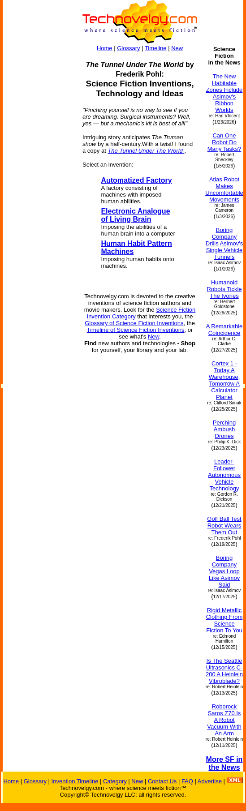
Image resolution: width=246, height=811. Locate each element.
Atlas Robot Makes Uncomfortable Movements (224, 189)
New (177, 48)
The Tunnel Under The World (146, 150)
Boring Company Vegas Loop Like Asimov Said (224, 571)
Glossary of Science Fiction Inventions (134, 323)
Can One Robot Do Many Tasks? (224, 142)
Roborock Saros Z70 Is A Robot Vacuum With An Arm (224, 720)
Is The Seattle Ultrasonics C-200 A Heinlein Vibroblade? (224, 670)
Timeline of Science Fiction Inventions (136, 329)
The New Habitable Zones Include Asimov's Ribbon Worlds (224, 93)
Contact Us (162, 781)
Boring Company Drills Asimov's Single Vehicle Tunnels (224, 243)
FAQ (187, 781)
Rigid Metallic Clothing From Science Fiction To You (224, 620)
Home (104, 48)
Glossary (128, 48)
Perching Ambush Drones (224, 429)
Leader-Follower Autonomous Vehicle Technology (224, 475)
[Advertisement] (38, 180)
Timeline (156, 48)
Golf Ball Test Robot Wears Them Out (224, 525)
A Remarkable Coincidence (224, 329)
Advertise (210, 781)
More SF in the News (224, 763)
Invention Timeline (75, 781)
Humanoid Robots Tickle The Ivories (224, 289)
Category (115, 781)
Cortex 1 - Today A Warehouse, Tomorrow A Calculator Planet (224, 380)
